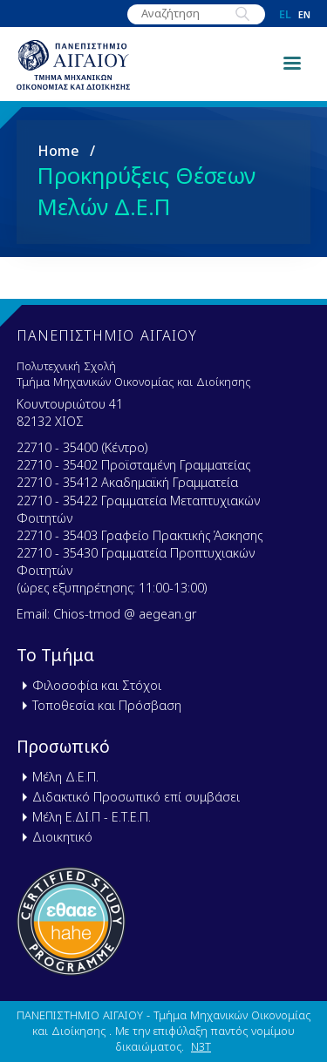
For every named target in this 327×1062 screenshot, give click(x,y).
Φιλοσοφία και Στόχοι (96, 685)
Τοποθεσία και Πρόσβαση (106, 705)
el (285, 14)
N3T (201, 1046)
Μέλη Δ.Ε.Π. (65, 776)
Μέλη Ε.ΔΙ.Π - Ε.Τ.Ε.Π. (91, 816)
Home (58, 150)
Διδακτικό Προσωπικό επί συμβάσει (136, 796)
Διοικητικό (62, 837)
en (304, 14)
